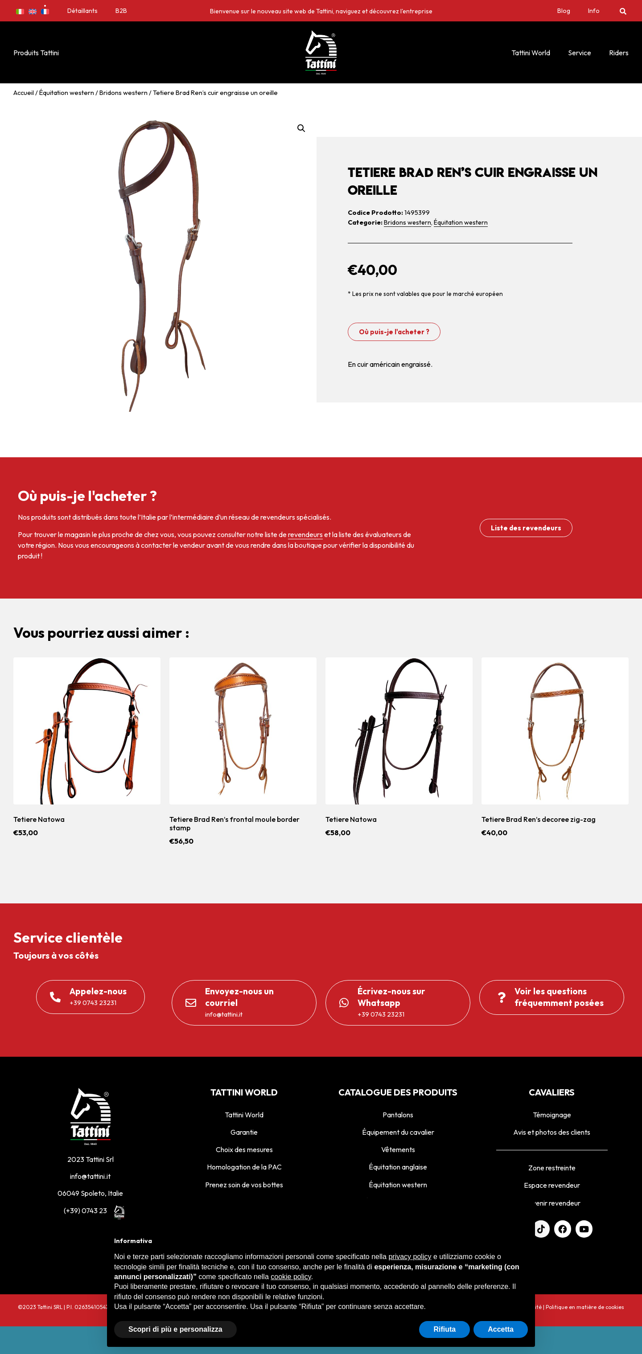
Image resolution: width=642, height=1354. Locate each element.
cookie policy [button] (291, 1276)
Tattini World (530, 52)
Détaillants (82, 11)
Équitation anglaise (398, 1166)
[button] (623, 10)
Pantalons (398, 1114)
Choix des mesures (244, 1149)
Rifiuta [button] (444, 1329)
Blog (563, 11)
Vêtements (398, 1149)
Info (594, 11)
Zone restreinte (552, 1167)
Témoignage (552, 1114)
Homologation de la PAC (244, 1166)
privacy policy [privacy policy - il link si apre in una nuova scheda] (409, 1256)
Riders (619, 52)
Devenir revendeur (551, 1202)
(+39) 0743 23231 (90, 1210)
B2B (121, 11)
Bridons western (123, 92)
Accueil (23, 92)
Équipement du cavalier (398, 1132)
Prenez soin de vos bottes (244, 1184)
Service (579, 52)
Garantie (244, 1132)
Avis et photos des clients (551, 1132)
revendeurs (305, 534)
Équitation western (66, 92)
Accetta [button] (501, 1329)
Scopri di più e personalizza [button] (175, 1329)
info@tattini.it (90, 1176)
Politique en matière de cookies (585, 1307)
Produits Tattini (36, 52)
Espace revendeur (552, 1185)
